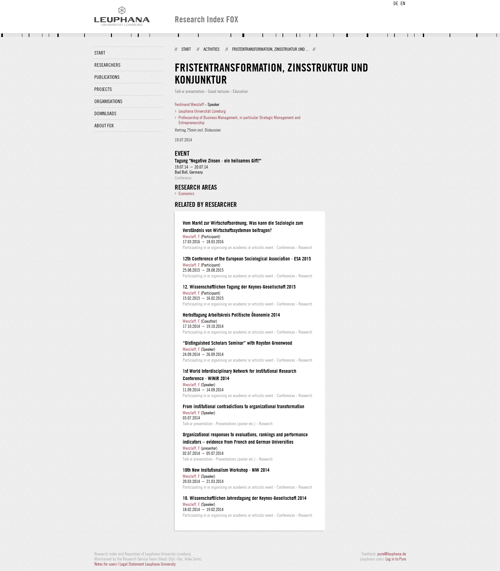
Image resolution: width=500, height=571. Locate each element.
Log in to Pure (396, 558)
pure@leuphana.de (391, 553)
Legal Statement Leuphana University (148, 564)
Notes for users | (107, 564)
